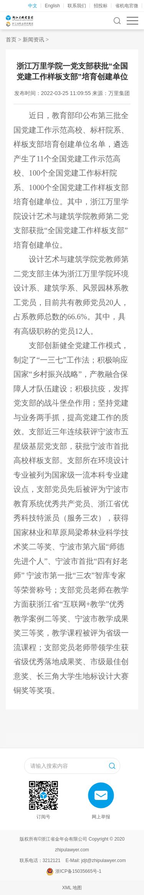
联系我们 (77, 5)
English (52, 5)
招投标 (101, 5)
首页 (11, 39)
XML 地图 (72, 887)
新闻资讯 (33, 39)
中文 (32, 5)
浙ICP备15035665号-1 (78, 871)
